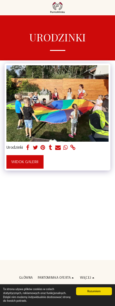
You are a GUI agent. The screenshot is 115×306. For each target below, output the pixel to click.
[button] (7, 7)
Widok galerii (24, 161)
